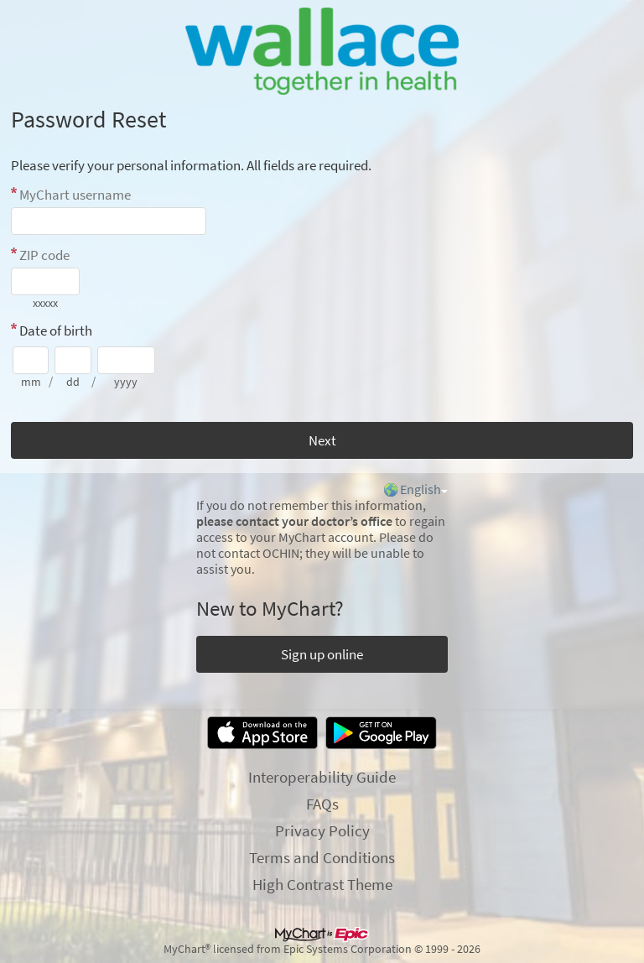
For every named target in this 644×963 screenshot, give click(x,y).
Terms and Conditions (322, 857)
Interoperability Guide (322, 777)
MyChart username (75, 194)
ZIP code (44, 255)
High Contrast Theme (322, 884)
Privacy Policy (322, 830)
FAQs (322, 804)
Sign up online (322, 654)
